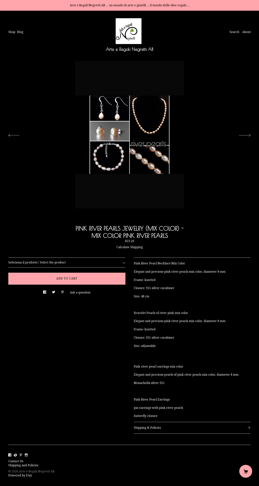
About (246, 32)
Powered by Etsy (20, 475)
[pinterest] (20, 455)
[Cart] (245, 471)
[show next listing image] (241, 134)
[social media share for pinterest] (62, 291)
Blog (20, 32)
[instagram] (26, 455)
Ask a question (80, 292)
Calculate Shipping (129, 247)
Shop (11, 32)
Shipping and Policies (23, 465)
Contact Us (15, 461)
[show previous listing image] (17, 134)
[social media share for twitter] (53, 291)
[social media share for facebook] (44, 291)
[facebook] (9, 455)
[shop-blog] (15, 455)
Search (234, 32)
